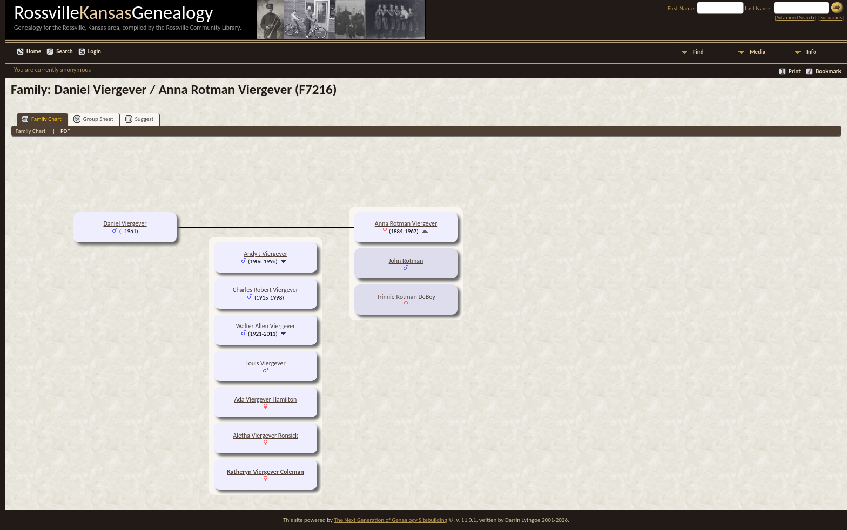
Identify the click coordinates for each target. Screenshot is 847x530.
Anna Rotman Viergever (406, 223)
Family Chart (42, 119)
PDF (65, 130)
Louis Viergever (265, 363)
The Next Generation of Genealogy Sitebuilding (390, 520)
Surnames (831, 17)
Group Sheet (93, 119)
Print (795, 71)
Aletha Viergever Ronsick (265, 435)
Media (757, 52)
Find (698, 52)
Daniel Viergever (124, 223)
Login (94, 51)
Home (33, 51)
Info (811, 52)
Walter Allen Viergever (265, 326)
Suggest (139, 119)
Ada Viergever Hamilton (265, 399)
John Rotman (406, 260)
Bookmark (828, 71)
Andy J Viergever (265, 253)
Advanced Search (795, 17)
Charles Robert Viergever (265, 290)
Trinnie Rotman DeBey (406, 297)
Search (64, 51)
